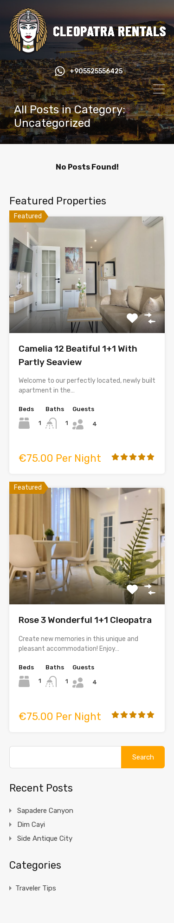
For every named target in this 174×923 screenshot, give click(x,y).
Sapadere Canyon (45, 810)
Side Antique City (44, 838)
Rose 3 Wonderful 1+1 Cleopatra (85, 620)
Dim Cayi (31, 824)
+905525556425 (96, 71)
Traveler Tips (35, 888)
